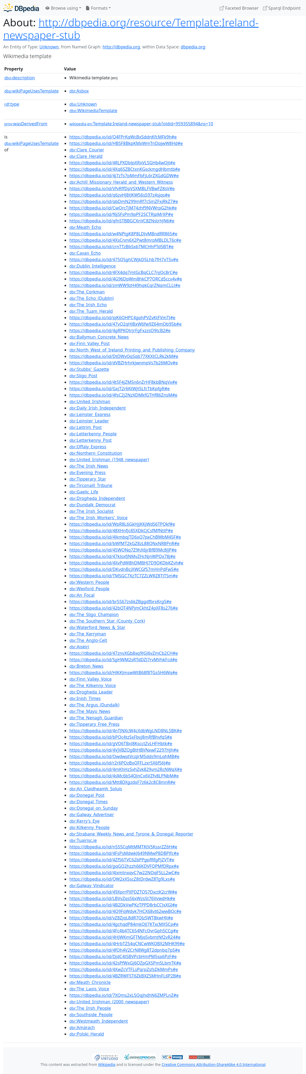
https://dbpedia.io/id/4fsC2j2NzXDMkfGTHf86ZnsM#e (123, 395)
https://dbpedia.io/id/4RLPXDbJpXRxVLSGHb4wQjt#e (122, 163)
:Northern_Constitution (95, 453)
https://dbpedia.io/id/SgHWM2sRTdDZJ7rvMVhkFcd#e (123, 660)
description (19, 78)
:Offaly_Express (87, 447)
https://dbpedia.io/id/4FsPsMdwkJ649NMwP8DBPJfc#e (124, 853)
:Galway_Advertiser (91, 814)
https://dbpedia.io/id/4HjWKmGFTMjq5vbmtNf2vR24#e (124, 937)
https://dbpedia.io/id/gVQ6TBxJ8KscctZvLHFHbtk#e (120, 743)
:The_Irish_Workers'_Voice (98, 518)
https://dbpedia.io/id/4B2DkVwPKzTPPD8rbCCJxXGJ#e (123, 905)
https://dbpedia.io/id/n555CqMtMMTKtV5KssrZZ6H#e (123, 847)
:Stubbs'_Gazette (89, 369)
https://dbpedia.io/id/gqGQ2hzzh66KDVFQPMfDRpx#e (124, 866)
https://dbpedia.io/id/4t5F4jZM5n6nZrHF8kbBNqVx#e (123, 382)
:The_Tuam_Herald (91, 311)
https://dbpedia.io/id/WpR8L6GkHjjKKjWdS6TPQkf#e (122, 524)
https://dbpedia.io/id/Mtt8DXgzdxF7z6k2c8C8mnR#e (122, 782)
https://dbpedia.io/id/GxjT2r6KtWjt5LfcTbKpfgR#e (119, 389)
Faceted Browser (239, 8)
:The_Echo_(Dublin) (91, 298)
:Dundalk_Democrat (92, 505)
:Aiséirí (79, 647)
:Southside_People (90, 1015)
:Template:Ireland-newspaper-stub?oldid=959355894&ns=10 (141, 124)
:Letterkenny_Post (90, 440)
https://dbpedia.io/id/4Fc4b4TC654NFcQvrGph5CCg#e (123, 931)
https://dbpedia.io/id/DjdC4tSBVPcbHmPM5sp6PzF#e (123, 956)
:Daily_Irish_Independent (97, 408)
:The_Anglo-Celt (88, 640)
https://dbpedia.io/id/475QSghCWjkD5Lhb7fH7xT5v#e (123, 259)
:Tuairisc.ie (83, 840)
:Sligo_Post (83, 376)
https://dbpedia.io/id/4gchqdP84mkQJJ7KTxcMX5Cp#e (123, 924)
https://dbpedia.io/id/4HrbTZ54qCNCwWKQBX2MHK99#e (127, 944)
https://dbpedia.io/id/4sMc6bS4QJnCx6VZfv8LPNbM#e (124, 776)
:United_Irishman (89, 401)
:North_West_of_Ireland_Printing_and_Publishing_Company (132, 350)
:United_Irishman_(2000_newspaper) (109, 1002)
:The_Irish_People (90, 1008)
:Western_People (89, 582)
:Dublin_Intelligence (92, 266)
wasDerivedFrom (25, 124)
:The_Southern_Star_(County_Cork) (107, 621)
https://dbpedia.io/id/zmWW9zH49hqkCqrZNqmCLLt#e (124, 285)
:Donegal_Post (86, 795)
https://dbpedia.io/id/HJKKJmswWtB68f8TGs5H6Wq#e (123, 672)
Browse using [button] (61, 8)
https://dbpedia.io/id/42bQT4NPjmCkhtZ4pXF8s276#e (123, 608)
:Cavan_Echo (85, 253)
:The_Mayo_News (89, 711)
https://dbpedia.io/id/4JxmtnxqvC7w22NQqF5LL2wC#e (124, 873)
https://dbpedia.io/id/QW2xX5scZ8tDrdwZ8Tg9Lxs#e (122, 879)
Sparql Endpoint (282, 8)
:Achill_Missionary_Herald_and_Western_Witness (121, 182)
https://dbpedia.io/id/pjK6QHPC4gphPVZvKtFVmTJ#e (122, 318)
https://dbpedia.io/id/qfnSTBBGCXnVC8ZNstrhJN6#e (121, 221)
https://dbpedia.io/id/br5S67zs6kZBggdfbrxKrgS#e (120, 601)
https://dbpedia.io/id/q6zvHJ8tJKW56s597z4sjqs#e (119, 195)
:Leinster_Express (90, 414)
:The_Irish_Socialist (91, 511)
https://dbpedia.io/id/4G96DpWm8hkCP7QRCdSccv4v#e (125, 279)
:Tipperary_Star (87, 479)
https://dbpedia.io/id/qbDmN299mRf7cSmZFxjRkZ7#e (123, 201)
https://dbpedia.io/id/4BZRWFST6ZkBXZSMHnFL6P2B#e (125, 976)
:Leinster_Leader (89, 421)
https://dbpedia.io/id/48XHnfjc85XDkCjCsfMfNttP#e (121, 531)
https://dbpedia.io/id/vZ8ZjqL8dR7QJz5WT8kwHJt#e (121, 918)
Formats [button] (97, 8)
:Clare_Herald (85, 156)
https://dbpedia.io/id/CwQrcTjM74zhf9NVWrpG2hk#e (123, 208)
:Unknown (83, 104)
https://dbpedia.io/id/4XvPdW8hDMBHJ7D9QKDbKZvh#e (126, 563)
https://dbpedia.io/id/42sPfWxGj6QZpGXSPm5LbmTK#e (125, 963)
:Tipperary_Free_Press (94, 724)
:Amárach (82, 1027)
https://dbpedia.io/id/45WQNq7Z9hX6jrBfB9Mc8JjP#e (123, 550)
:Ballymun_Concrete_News (99, 337)
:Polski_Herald (86, 1034)
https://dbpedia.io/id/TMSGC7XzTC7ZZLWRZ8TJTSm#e (123, 576)
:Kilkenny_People (89, 827)
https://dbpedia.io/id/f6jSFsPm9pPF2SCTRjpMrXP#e (121, 214)
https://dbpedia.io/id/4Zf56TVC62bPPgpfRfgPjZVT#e (121, 860)
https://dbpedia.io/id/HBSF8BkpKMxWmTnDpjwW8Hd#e (126, 143)
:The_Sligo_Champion (94, 614)
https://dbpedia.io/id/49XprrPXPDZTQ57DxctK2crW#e (123, 892)
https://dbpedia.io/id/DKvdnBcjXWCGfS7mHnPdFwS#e (124, 569)
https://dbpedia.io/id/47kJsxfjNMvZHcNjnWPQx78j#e (122, 556)
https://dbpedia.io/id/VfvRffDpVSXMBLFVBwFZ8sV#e (122, 188)
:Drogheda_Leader (91, 692)
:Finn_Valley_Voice (90, 679)
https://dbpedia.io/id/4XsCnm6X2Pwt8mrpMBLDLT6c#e (125, 240)
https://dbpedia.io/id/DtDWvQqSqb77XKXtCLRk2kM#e (123, 356)
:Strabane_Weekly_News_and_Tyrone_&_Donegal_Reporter (131, 834)
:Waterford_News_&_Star (97, 627)
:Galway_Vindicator (91, 885)
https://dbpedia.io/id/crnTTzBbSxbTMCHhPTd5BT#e (121, 247)
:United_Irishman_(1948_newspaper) (109, 460)
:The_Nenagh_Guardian (96, 718)
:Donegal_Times (88, 802)
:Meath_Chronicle (90, 982)
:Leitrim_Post (85, 427)
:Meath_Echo (85, 227)
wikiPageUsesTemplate (31, 91)
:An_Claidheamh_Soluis (95, 789)
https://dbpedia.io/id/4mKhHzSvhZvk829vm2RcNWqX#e (125, 769)
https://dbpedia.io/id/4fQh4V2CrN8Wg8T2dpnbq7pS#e (124, 950)
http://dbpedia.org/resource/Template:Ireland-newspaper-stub (131, 28)
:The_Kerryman (87, 634)
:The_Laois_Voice (89, 989)
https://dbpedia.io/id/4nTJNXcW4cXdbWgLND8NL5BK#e (125, 731)
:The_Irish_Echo (88, 305)
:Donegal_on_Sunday (93, 808)
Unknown (49, 47)
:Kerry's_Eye (84, 821)
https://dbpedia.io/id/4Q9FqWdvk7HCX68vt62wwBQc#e (125, 911)
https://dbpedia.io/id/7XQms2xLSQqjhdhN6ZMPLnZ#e (124, 995)
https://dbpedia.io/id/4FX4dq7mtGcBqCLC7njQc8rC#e (123, 272)
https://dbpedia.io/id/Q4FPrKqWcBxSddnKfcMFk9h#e (123, 137)
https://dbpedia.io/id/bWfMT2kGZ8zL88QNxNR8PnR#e (124, 543)
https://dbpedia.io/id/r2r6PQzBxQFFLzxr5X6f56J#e (119, 763)
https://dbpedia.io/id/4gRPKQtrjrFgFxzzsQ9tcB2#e (119, 330)
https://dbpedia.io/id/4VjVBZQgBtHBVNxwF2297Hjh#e (124, 750)
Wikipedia (106, 1064)
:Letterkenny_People (93, 434)
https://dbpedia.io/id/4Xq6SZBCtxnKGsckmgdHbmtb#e (124, 169)
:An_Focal (81, 595)
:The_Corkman (87, 292)
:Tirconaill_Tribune (90, 485)
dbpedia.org (193, 47)
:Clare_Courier (86, 150)
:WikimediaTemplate (93, 110)
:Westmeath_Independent (98, 1021)
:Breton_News (86, 666)
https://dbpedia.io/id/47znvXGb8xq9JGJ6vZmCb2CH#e (123, 653)
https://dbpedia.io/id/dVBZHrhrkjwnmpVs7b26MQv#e (123, 363)
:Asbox (79, 91)
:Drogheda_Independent (97, 498)
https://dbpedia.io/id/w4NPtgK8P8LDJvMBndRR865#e (123, 234)
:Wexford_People (89, 589)
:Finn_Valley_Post (89, 343)
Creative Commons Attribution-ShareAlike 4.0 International (213, 1064)
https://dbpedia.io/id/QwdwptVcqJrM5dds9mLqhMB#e (124, 756)
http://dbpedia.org (121, 47)
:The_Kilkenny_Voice (92, 685)
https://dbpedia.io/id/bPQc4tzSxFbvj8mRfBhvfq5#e (120, 737)
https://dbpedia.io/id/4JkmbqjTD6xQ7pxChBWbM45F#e (125, 537)
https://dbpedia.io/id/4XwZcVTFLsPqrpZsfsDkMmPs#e (123, 969)
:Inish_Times (85, 698)
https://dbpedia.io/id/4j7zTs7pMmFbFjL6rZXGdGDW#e (124, 176)
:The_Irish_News (88, 466)
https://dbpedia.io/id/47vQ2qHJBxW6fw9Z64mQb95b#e (125, 324)
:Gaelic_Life (83, 492)
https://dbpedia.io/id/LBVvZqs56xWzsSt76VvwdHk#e (122, 898)
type (11, 104)
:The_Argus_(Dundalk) (94, 705)
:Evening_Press (87, 472)
